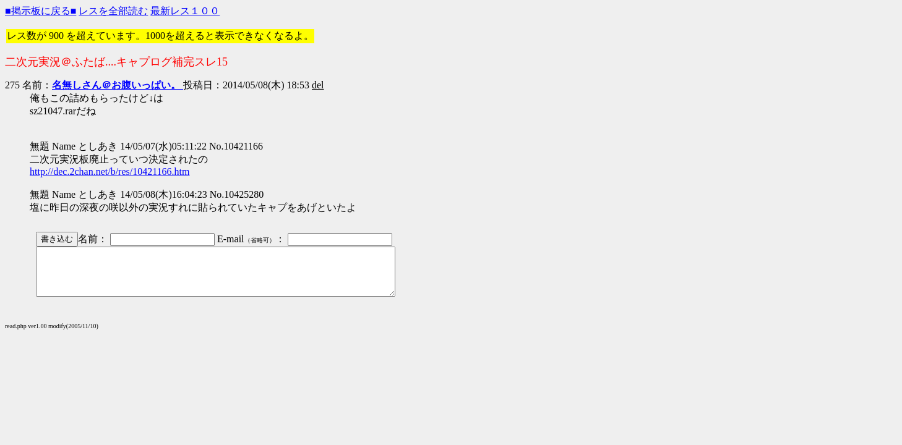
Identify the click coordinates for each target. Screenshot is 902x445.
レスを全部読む (113, 11)
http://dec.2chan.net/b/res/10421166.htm (109, 171)
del (318, 85)
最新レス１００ (185, 11)
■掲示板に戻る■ (40, 11)
